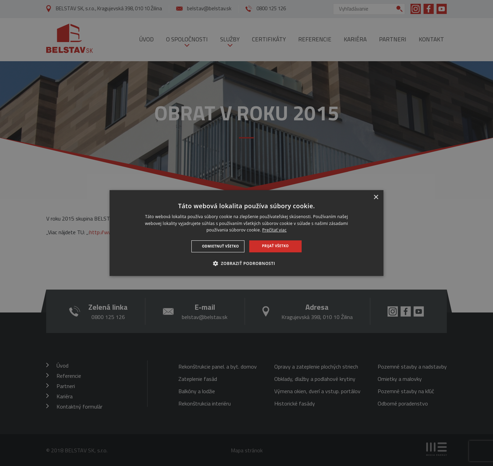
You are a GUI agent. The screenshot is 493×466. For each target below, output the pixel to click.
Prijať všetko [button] (275, 245)
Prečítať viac (274, 230)
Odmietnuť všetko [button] (220, 246)
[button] (246, 263)
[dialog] (246, 233)
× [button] (375, 197)
